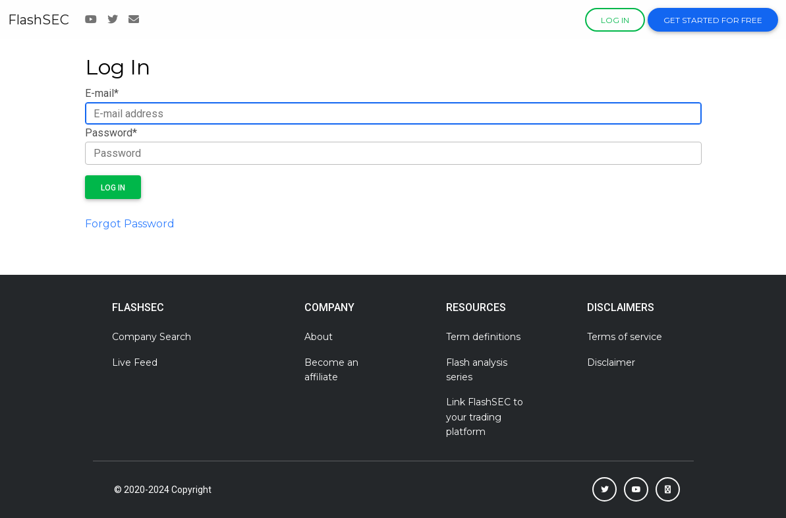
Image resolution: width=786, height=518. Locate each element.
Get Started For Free (712, 20)
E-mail (102, 93)
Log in (615, 20)
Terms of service (624, 337)
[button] (604, 489)
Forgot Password (130, 223)
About (318, 337)
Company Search (151, 337)
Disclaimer (611, 362)
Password (111, 133)
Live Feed (134, 362)
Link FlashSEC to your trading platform (484, 417)
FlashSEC (38, 20)
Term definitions (483, 337)
